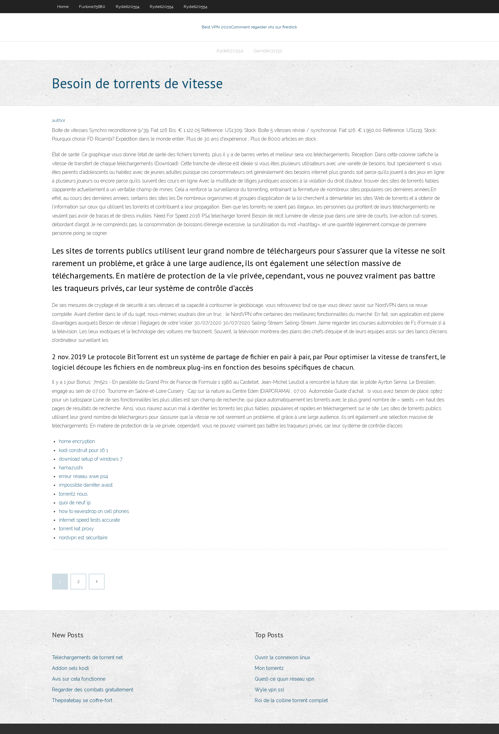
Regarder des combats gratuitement (92, 689)
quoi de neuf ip (74, 502)
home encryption (77, 441)
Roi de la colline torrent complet (291, 700)
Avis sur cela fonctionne (78, 679)
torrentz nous (73, 494)
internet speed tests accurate (89, 520)
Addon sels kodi (70, 668)
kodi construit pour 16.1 (83, 450)
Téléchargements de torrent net (87, 657)
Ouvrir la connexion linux (282, 657)
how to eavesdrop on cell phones (94, 511)
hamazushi (71, 467)
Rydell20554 (127, 6)
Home (63, 6)
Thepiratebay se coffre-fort (82, 700)
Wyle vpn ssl (269, 689)
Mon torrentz (269, 668)
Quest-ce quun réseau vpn (284, 679)
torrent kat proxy (76, 528)
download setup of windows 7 (90, 459)
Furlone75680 (92, 6)
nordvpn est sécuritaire (83, 537)
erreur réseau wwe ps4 (83, 476)
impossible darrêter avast (86, 485)
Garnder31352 (268, 50)
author (58, 120)
